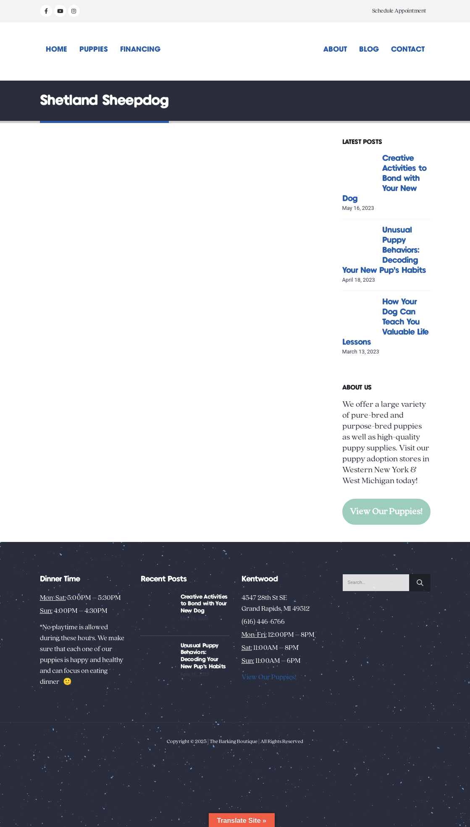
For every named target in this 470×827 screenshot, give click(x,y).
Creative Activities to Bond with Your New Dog (384, 178)
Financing (140, 49)
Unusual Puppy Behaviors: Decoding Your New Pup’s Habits (384, 250)
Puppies (93, 49)
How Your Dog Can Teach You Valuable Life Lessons (385, 322)
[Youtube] (60, 11)
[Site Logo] (235, 51)
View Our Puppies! (386, 511)
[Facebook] (46, 11)
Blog (369, 49)
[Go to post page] (360, 171)
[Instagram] (74, 11)
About (335, 49)
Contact (408, 49)
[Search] (420, 582)
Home (56, 49)
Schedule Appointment (399, 11)
